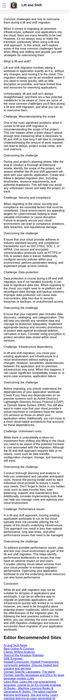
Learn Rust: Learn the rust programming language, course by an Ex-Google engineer (32, 683)
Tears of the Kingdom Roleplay (24, 655)
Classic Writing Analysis (19, 652)
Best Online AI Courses (19, 648)
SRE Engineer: (13, 658)
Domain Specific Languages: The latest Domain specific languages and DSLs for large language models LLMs (34, 675)
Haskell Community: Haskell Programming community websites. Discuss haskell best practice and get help (31, 665)
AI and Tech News (15, 645)
